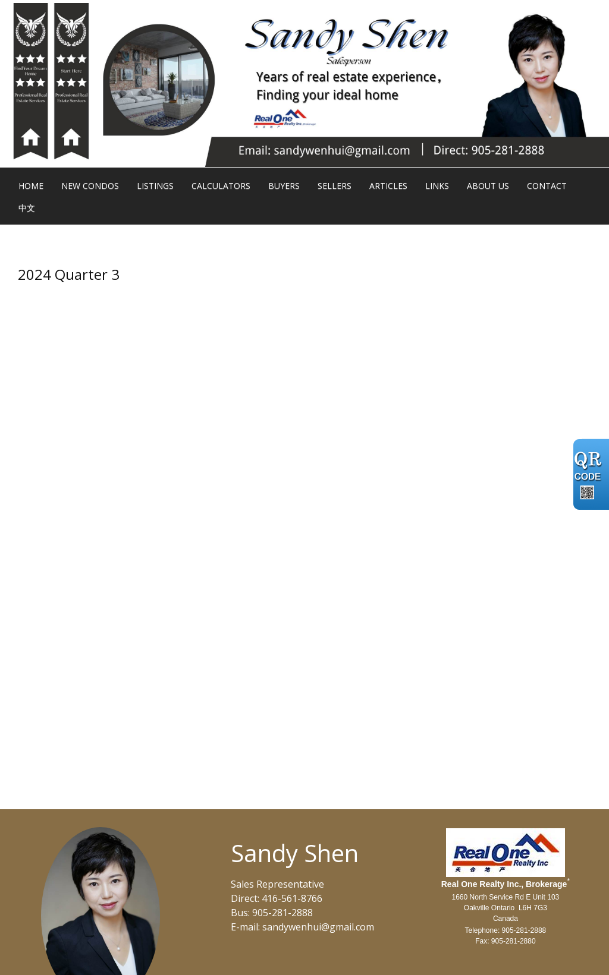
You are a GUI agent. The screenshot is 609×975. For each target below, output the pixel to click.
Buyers (284, 185)
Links (437, 185)
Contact (547, 185)
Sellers (334, 185)
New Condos (90, 185)
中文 (26, 207)
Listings (155, 185)
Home (30, 185)
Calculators (221, 185)
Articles (388, 185)
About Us (488, 185)
